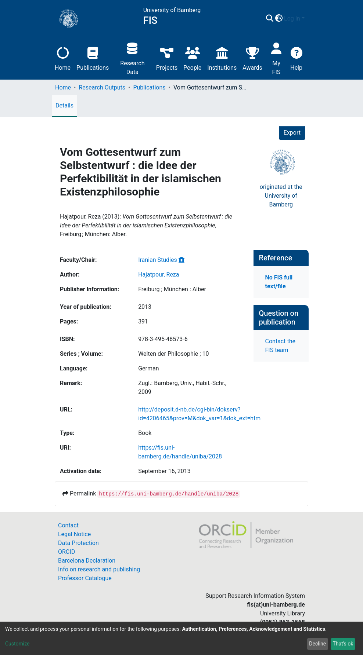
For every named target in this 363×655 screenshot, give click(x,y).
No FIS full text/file (279, 282)
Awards (252, 57)
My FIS (276, 58)
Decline (317, 644)
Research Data (132, 58)
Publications (92, 57)
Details (64, 105)
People (192, 57)
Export (292, 132)
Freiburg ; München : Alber (172, 289)
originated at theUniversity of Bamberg (281, 195)
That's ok (343, 644)
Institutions (222, 57)
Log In (292, 18)
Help (296, 57)
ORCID (66, 551)
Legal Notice (74, 534)
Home (63, 57)
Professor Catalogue (85, 578)
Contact (68, 525)
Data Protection (78, 542)
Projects (167, 57)
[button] (278, 18)
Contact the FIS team (280, 346)
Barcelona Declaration (86, 560)
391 (143, 321)
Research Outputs (102, 87)
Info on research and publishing (99, 569)
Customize (17, 644)
